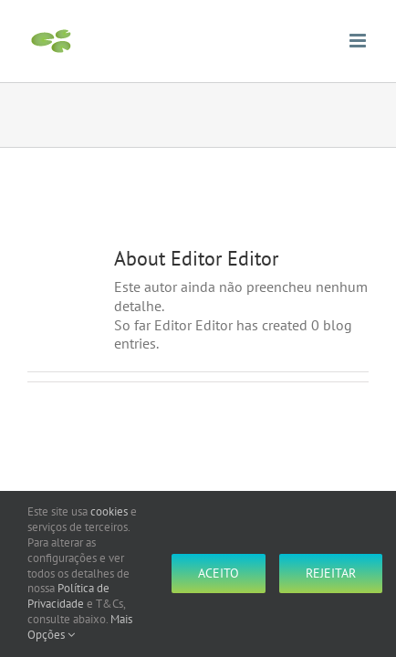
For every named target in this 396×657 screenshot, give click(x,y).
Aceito (218, 573)
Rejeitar (331, 573)
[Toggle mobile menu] (359, 40)
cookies (109, 511)
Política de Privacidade (68, 595)
